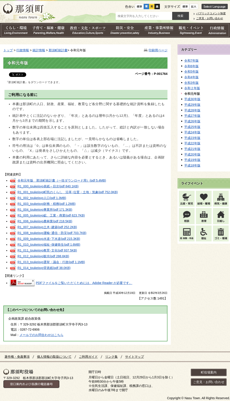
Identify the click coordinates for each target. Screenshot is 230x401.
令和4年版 (191, 77)
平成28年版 (192, 110)
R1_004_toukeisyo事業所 (44, 209)
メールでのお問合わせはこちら (41, 335)
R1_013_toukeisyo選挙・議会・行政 (51, 262)
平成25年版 (192, 127)
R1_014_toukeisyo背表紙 (44, 268)
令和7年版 (191, 60)
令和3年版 (191, 83)
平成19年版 (192, 160)
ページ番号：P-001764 (151, 74)
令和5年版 (191, 71)
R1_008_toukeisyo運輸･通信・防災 (51, 233)
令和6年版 (191, 66)
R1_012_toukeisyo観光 (43, 256)
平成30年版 (192, 99)
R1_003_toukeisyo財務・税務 (46, 204)
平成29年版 (192, 104)
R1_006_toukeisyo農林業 (44, 221)
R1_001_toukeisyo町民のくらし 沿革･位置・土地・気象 (67, 192)
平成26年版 (192, 121)
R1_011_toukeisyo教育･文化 (47, 250)
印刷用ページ (158, 50)
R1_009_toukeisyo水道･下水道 (48, 239)
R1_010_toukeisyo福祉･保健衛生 (48, 244)
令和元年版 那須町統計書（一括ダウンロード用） (61, 180)
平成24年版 (192, 132)
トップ (8, 50)
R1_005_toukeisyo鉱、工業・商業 (51, 215)
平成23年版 (192, 138)
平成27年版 (192, 115)
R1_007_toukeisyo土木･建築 (47, 227)
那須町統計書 (58, 50)
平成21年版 (192, 149)
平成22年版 (192, 143)
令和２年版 (192, 88)
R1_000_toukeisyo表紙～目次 (47, 186)
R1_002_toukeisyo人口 (41, 198)
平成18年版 (192, 165)
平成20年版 (192, 154)
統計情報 (39, 50)
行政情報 (22, 50)
